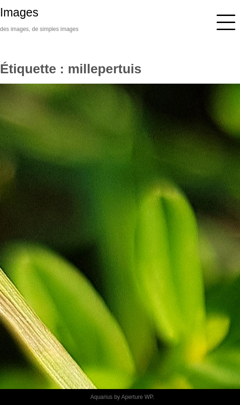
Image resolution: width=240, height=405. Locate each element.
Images (19, 12)
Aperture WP (137, 397)
